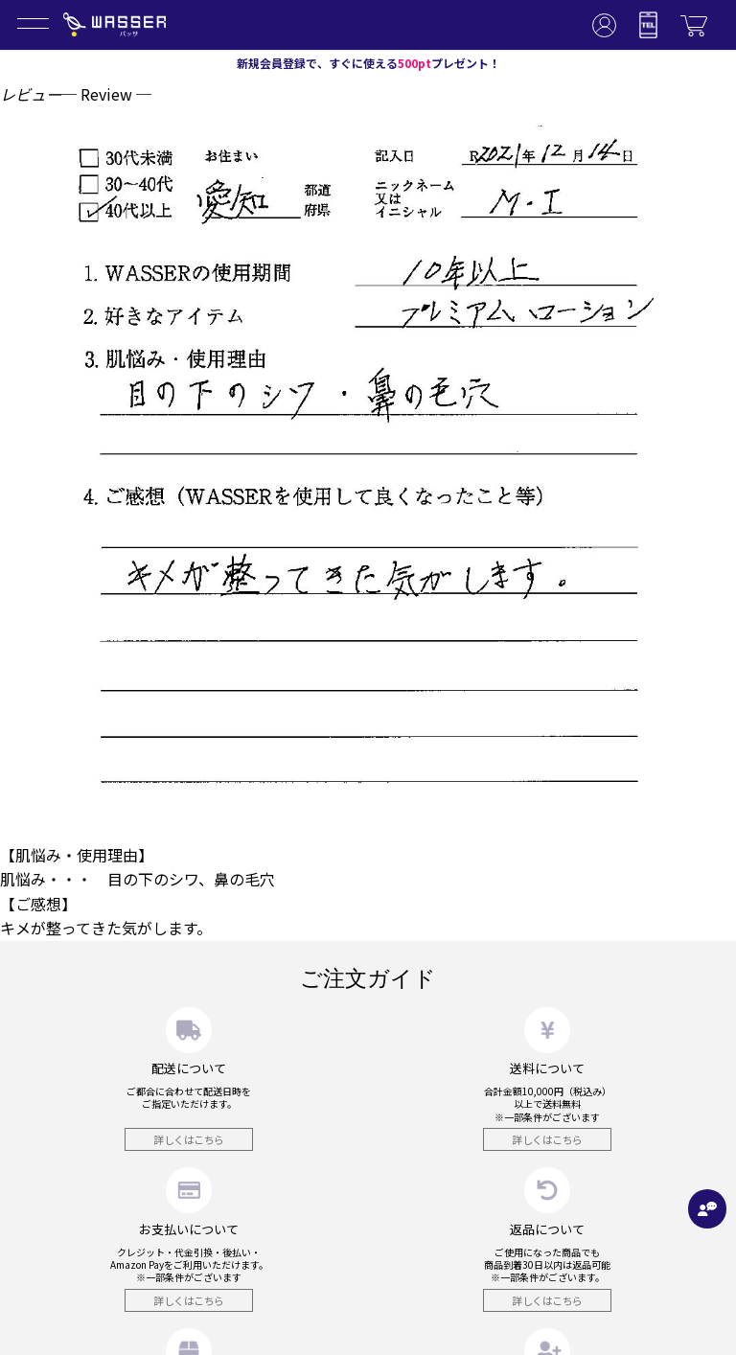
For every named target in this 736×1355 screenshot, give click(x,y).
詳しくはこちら (188, 1139)
